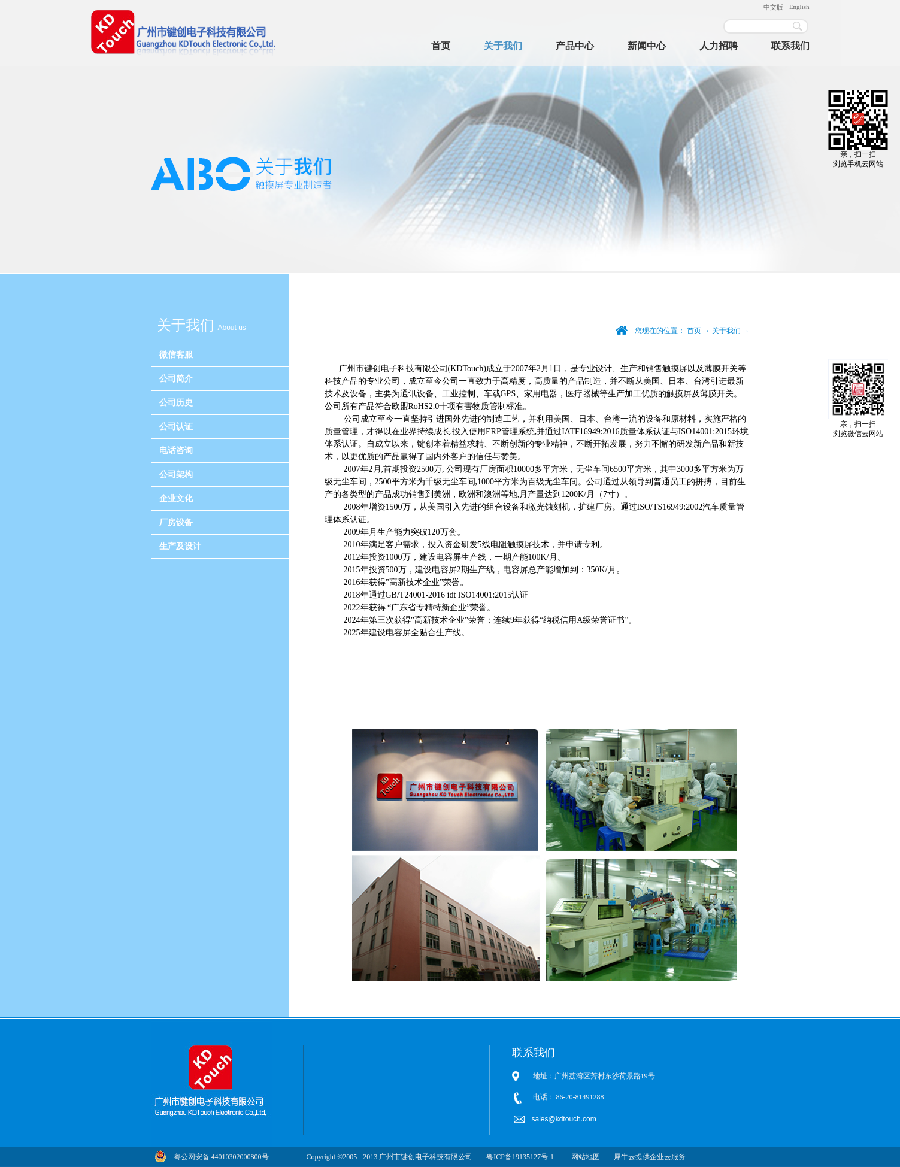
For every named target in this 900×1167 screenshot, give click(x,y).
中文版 (773, 7)
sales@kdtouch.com (565, 1119)
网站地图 (584, 1157)
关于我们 (726, 330)
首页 (440, 46)
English (799, 6)
